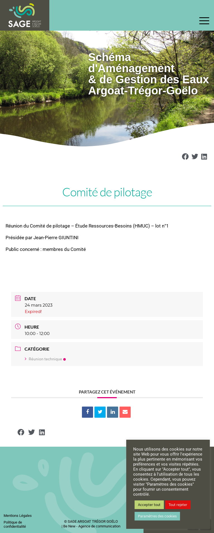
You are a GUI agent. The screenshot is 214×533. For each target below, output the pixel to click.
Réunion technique (45, 358)
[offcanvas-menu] (204, 21)
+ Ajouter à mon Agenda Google (20, 379)
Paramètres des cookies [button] (157, 516)
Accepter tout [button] (149, 504)
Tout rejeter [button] (178, 504)
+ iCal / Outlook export (193, 379)
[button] (185, 156)
